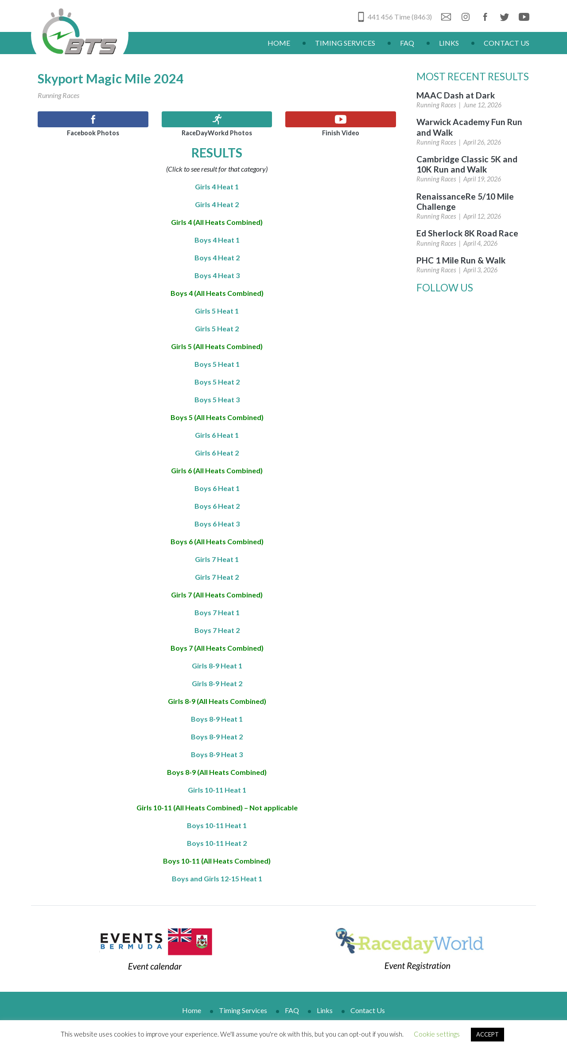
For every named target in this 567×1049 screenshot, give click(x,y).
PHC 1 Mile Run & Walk (460, 260)
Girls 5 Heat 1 (217, 310)
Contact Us (506, 43)
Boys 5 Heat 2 (217, 381)
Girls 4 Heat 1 (217, 186)
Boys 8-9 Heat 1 (217, 719)
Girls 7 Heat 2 (217, 577)
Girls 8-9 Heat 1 (217, 665)
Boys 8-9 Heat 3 (217, 754)
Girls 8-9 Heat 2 (217, 683)
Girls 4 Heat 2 (217, 204)
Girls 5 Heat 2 (217, 328)
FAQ (407, 43)
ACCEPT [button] (487, 1034)
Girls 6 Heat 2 (217, 452)
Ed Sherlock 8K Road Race (467, 233)
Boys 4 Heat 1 (217, 240)
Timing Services (345, 43)
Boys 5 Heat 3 (217, 399)
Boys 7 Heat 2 (217, 630)
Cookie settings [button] (437, 1034)
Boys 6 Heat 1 (217, 488)
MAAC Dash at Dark (455, 95)
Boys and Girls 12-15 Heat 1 (217, 878)
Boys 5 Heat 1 (217, 364)
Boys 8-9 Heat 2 (217, 736)
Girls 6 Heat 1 (217, 435)
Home (279, 43)
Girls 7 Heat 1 (217, 559)
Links (449, 43)
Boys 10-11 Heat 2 (217, 843)
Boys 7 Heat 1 (217, 612)
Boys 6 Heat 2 (217, 506)
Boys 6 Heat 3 (217, 523)
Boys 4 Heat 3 (217, 275)
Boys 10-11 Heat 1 (217, 825)
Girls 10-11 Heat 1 (217, 790)
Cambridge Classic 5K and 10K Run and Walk (466, 164)
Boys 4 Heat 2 (217, 257)
